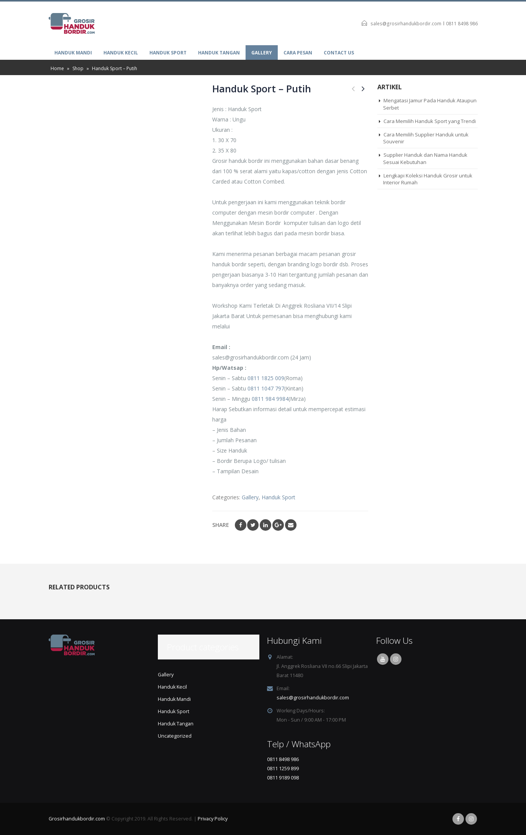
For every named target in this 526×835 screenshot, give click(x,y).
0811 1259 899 (283, 768)
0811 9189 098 (283, 777)
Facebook (240, 525)
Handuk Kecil (120, 52)
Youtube (382, 659)
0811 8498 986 (462, 23)
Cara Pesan (297, 52)
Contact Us (339, 52)
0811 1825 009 (265, 378)
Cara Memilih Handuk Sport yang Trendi (429, 121)
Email (291, 525)
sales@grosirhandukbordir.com (405, 23)
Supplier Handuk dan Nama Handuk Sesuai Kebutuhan (425, 158)
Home (57, 68)
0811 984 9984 (270, 398)
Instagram (395, 659)
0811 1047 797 (265, 388)
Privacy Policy (213, 818)
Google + (278, 525)
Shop (78, 68)
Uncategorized (175, 736)
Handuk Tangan (219, 52)
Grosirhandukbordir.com (77, 818)
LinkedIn (265, 525)
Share (220, 524)
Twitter (253, 525)
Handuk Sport (168, 52)
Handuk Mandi (73, 52)
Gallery (261, 52)
